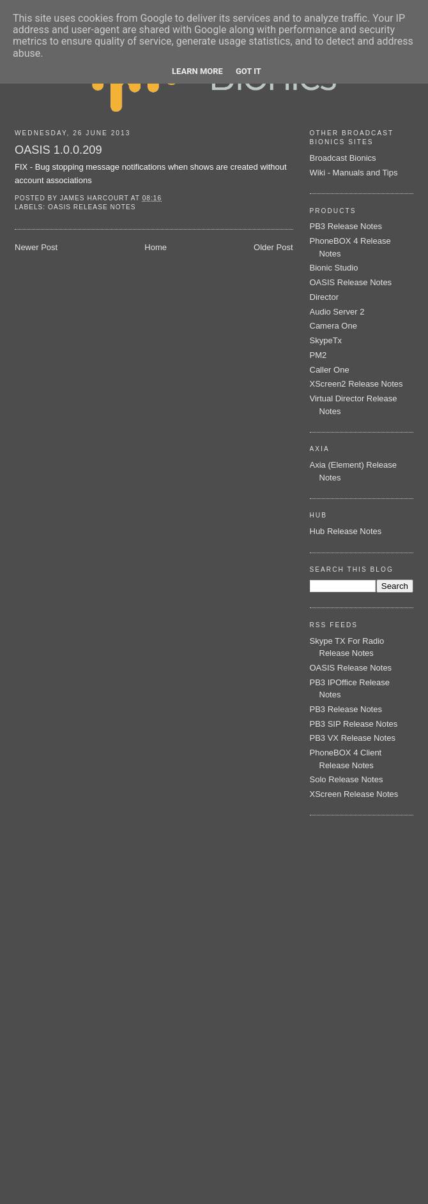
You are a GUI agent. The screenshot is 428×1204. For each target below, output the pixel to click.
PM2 (318, 355)
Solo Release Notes (346, 779)
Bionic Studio (334, 267)
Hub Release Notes (346, 531)
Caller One (329, 370)
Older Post (273, 247)
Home (155, 247)
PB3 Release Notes (346, 226)
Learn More (197, 71)
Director (324, 297)
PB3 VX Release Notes (352, 738)
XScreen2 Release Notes (356, 384)
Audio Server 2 (337, 311)
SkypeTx (326, 340)
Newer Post (36, 247)
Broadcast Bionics (343, 158)
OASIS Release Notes (91, 207)
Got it (248, 71)
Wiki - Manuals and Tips (354, 172)
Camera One (333, 326)
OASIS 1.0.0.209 (58, 150)
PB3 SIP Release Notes (354, 724)
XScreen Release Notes (354, 794)
